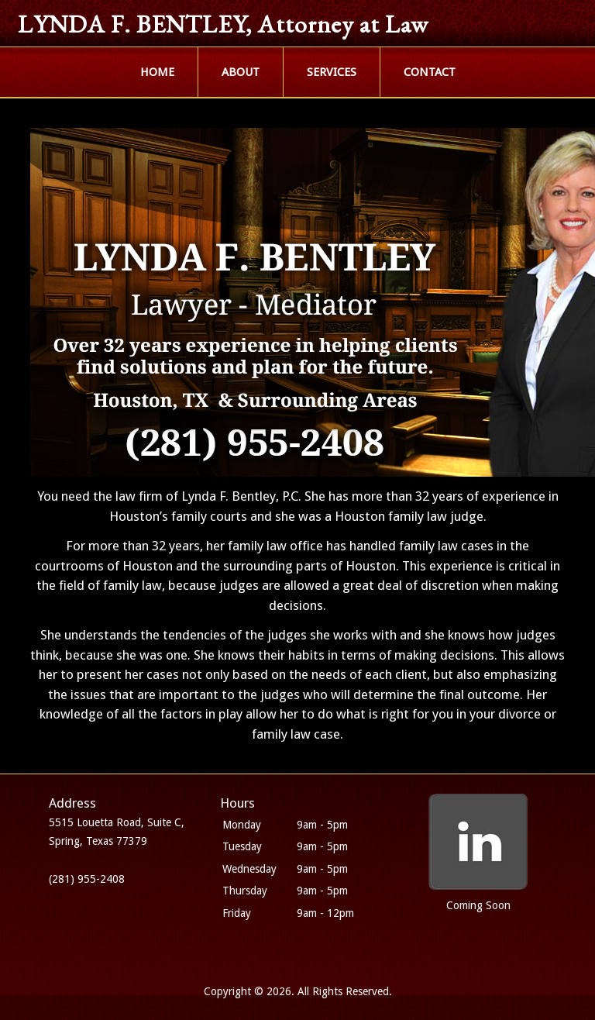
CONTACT (430, 72)
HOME (157, 72)
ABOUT (241, 72)
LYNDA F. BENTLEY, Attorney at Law (223, 24)
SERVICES (331, 72)
